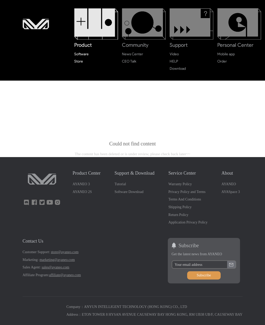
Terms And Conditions (184, 199)
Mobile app (226, 54)
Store (78, 61)
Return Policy (178, 215)
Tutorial (120, 184)
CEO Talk (129, 61)
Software (81, 54)
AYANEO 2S (82, 192)
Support (179, 45)
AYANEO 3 (81, 184)
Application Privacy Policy (188, 222)
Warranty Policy (180, 184)
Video (174, 54)
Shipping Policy (180, 207)
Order (222, 61)
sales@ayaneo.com (55, 267)
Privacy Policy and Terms (186, 192)
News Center (132, 54)
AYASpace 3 (230, 192)
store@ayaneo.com (64, 252)
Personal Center (235, 45)
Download (178, 69)
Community (135, 45)
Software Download (128, 192)
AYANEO (228, 184)
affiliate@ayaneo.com (65, 275)
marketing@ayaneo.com (57, 260)
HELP (174, 61)
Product (83, 45)
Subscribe (204, 275)
